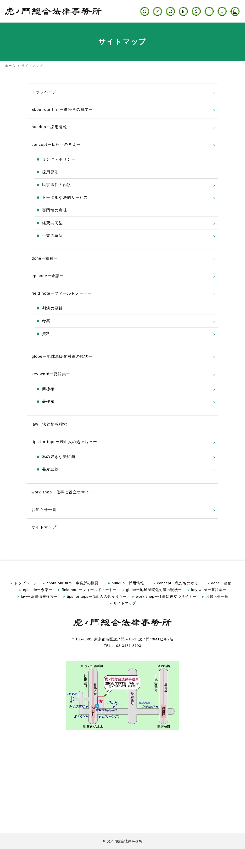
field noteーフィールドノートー (62, 293)
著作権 (48, 401)
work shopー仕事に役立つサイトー (65, 492)
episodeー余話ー (48, 276)
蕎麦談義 (50, 469)
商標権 (48, 389)
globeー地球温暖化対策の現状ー (62, 356)
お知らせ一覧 (44, 510)
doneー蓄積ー (45, 258)
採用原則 (50, 172)
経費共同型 (52, 223)
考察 (46, 321)
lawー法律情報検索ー (52, 424)
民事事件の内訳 (56, 185)
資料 (46, 334)
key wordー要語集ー (51, 374)
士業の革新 (52, 236)
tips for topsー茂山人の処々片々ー (64, 442)
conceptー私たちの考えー (56, 144)
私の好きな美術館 (58, 457)
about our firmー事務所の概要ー (62, 109)
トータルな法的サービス (65, 197)
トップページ (44, 92)
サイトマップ (44, 527)
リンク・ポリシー (58, 159)
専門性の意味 (54, 210)
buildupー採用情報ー (51, 127)
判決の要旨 (52, 308)
